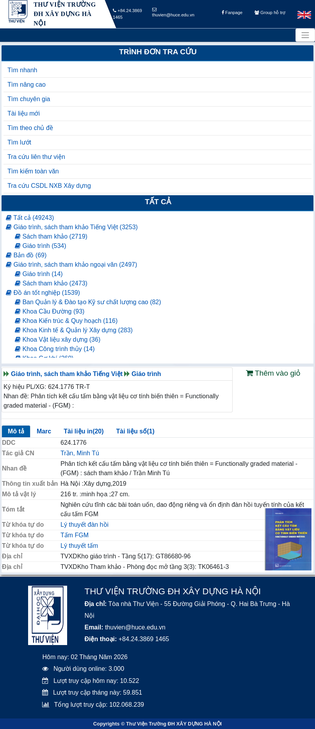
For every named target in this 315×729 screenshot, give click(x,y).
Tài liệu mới (23, 113)
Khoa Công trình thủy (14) (55, 349)
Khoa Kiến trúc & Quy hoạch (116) (66, 320)
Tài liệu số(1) (135, 431)
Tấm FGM (75, 535)
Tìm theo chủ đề (30, 128)
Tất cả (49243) (30, 217)
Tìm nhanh (22, 70)
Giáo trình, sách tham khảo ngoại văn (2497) (71, 264)
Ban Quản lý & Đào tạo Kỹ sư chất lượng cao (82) (88, 302)
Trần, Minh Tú (80, 453)
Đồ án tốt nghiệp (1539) (43, 292)
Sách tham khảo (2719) (51, 236)
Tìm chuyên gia (28, 99)
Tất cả (158, 202)
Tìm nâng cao (26, 84)
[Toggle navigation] (305, 35)
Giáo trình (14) (39, 274)
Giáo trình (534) (40, 245)
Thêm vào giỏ (273, 373)
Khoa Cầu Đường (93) (49, 311)
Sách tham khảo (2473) (51, 283)
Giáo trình (146, 374)
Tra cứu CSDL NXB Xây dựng (49, 185)
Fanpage (232, 14)
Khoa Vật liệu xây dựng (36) (57, 339)
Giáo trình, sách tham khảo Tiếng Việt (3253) (72, 227)
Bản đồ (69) (26, 255)
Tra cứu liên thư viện (36, 156)
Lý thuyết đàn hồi (85, 524)
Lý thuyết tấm (79, 545)
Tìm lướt (19, 142)
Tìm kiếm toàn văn (33, 171)
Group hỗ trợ (269, 14)
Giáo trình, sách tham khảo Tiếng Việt (67, 374)
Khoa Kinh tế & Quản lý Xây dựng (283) (74, 330)
